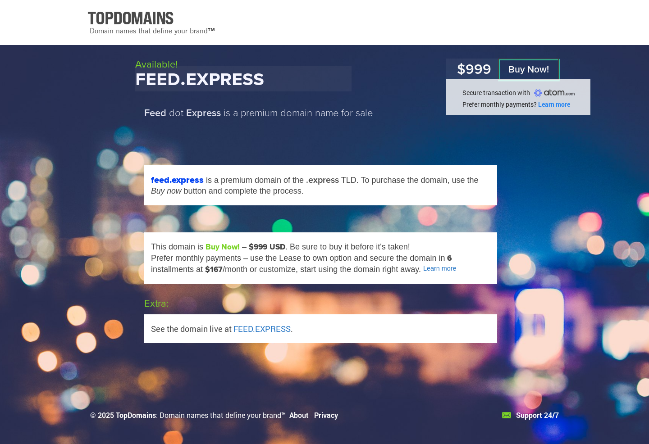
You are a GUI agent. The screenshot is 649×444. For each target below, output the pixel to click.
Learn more (554, 104)
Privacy (326, 415)
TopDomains (136, 415)
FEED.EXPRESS (262, 328)
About (299, 415)
